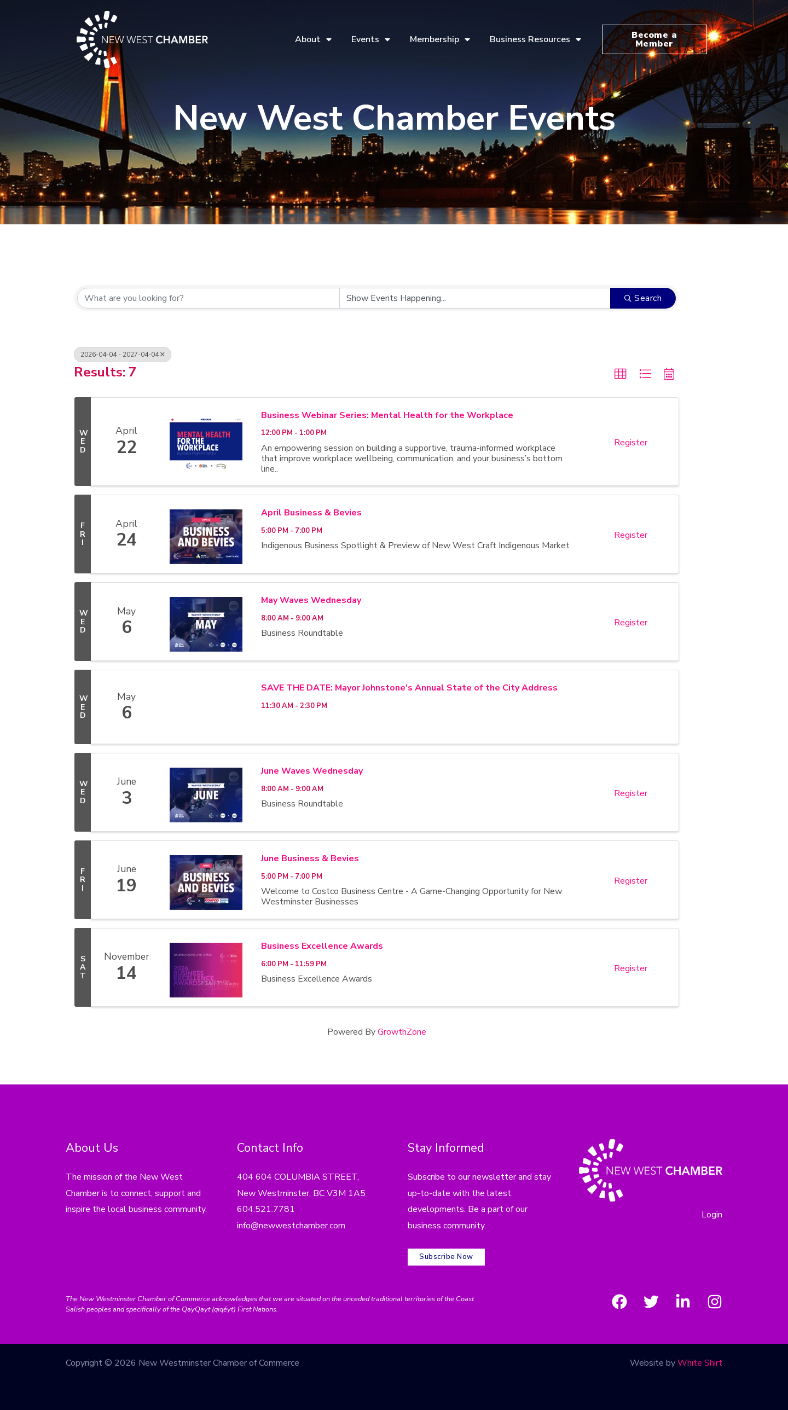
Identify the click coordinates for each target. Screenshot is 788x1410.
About (313, 39)
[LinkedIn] (683, 1301)
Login (712, 1215)
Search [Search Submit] (643, 298)
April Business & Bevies (311, 513)
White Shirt (699, 1363)
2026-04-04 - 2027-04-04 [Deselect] (122, 354)
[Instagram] (714, 1301)
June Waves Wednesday (312, 771)
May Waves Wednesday (311, 600)
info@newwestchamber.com (291, 1226)
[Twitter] (651, 1301)
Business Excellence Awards (322, 946)
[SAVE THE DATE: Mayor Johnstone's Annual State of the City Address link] (206, 707)
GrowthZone (402, 1032)
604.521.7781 (266, 1209)
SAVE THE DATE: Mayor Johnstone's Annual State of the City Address (409, 688)
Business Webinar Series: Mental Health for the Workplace (387, 415)
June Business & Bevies (310, 858)
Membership (440, 39)
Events (370, 39)
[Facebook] (619, 1301)
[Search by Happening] (475, 298)
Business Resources (535, 39)
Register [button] (630, 443)
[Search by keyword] (208, 298)
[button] (620, 374)
